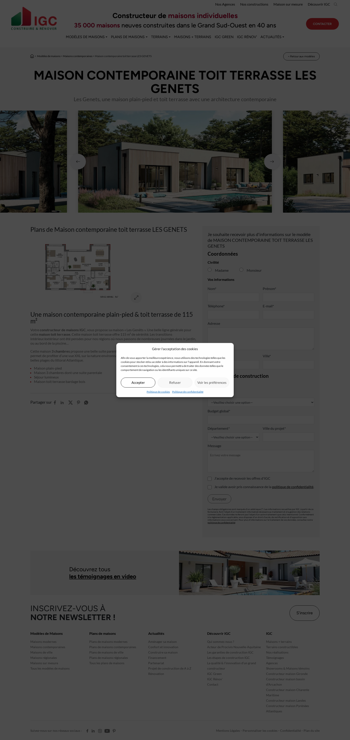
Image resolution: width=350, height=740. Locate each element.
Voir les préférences (212, 382)
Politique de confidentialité (187, 391)
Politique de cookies (158, 391)
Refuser (175, 382)
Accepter (138, 382)
